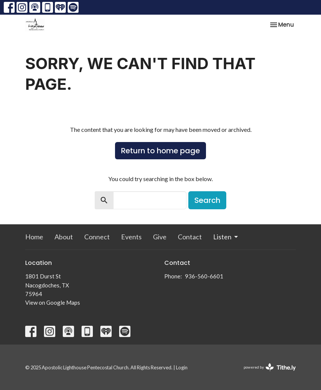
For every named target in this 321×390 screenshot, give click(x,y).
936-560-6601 (204, 276)
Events (131, 237)
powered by (270, 367)
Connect (97, 237)
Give (160, 237)
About (64, 237)
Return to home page (160, 150)
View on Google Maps (52, 302)
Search (207, 200)
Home (34, 237)
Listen (226, 237)
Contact (190, 237)
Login (182, 367)
